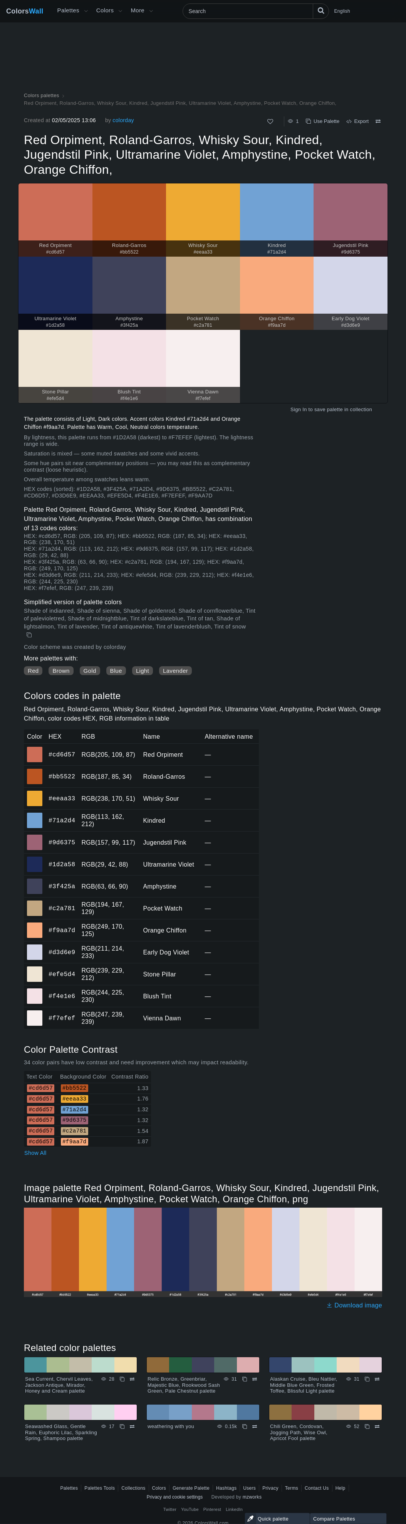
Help (341, 1488)
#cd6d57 (62, 754)
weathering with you (171, 1426)
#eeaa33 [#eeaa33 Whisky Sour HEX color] (34, 793)
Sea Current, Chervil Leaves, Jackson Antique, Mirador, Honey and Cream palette (59, 1385)
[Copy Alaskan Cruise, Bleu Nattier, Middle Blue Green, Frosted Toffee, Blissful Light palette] (367, 1379)
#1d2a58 (62, 864)
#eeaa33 (62, 798)
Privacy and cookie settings (175, 1497)
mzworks (252, 1497)
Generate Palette (191, 1488)
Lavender (175, 670)
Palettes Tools (99, 1488)
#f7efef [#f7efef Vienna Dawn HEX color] (34, 1012)
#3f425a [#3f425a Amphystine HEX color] (34, 881)
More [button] (137, 10)
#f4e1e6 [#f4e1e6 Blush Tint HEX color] (34, 990)
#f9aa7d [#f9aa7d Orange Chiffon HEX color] (34, 924)
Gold (90, 670)
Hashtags (226, 1488)
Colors (25, 11)
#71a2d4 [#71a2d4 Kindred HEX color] (34, 815)
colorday (123, 120)
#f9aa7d (62, 930)
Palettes (68, 10)
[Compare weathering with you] (254, 1426)
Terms (291, 1488)
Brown (60, 670)
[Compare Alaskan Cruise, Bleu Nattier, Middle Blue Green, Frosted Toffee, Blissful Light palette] (377, 1379)
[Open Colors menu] (120, 11)
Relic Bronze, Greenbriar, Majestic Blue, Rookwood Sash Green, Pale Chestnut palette (184, 1385)
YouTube (189, 1509)
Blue (116, 670)
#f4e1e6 (62, 996)
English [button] (342, 11)
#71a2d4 (62, 820)
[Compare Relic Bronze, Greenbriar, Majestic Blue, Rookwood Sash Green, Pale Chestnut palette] (254, 1379)
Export (357, 121)
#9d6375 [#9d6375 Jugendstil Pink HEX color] (34, 837)
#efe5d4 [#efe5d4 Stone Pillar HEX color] (34, 968)
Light (142, 670)
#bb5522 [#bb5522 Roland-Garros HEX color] (34, 771)
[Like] (270, 121)
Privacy (270, 1488)
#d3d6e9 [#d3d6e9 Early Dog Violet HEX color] (34, 946)
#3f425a (62, 886)
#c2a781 (62, 908)
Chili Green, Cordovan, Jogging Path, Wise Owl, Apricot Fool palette (298, 1432)
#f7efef (62, 1018)
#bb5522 (62, 776)
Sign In (298, 409)
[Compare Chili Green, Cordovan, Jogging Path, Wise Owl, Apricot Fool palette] (377, 1426)
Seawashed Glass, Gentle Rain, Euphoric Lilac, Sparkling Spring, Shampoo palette (61, 1432)
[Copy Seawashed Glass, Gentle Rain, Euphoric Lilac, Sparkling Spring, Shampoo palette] (122, 1426)
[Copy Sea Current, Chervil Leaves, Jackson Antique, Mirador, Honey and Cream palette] (122, 1379)
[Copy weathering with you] (244, 1426)
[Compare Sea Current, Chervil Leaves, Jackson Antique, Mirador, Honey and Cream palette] (132, 1379)
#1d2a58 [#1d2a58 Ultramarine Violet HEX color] (34, 859)
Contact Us (317, 1488)
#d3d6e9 (62, 952)
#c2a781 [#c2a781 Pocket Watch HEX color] (34, 903)
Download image (354, 1305)
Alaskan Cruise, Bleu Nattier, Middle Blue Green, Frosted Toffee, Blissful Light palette (303, 1385)
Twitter (170, 1509)
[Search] (256, 11)
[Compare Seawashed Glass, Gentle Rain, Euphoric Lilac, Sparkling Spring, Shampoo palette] (132, 1426)
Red (33, 670)
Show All (35, 1153)
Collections (133, 1488)
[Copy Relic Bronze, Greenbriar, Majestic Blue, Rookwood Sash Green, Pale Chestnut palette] (244, 1379)
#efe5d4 (62, 974)
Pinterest (212, 1509)
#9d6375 (62, 842)
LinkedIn (234, 1509)
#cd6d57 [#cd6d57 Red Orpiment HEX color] (34, 749)
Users (249, 1488)
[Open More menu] (86, 11)
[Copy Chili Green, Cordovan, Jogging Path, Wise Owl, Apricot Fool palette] (367, 1426)
